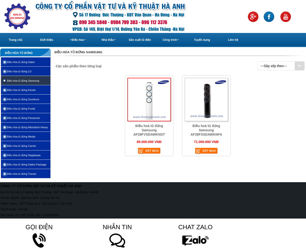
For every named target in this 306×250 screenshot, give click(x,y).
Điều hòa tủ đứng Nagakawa (23, 155)
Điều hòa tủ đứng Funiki (21, 108)
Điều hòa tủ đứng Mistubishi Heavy (27, 127)
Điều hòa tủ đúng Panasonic (23, 118)
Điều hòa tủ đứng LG (19, 71)
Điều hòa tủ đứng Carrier (21, 145)
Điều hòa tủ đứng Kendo (21, 90)
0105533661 (51, 215)
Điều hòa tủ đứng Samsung (23, 80)
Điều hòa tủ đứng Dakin (21, 62)
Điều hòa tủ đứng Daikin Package (26, 164)
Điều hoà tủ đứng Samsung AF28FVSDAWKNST (149, 130)
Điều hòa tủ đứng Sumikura (23, 99)
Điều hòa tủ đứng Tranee (21, 173)
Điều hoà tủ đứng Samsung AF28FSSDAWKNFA (206, 130)
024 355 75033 (24, 215)
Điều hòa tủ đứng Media (21, 136)
